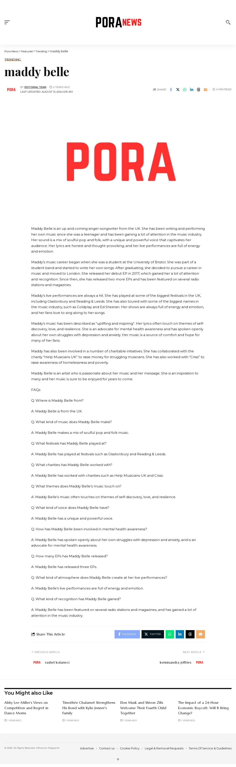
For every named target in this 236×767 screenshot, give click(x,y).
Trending (12, 59)
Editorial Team (36, 87)
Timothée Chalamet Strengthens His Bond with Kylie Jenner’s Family (88, 708)
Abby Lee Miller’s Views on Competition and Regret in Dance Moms (26, 708)
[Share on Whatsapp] (185, 89)
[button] (8, 22)
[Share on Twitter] (178, 89)
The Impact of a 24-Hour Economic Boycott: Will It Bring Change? (204, 708)
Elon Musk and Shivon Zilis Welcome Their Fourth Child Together (143, 708)
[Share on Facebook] (171, 89)
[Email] (205, 89)
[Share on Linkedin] (192, 89)
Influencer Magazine (48, 748)
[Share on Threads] (198, 89)
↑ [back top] (118, 760)
